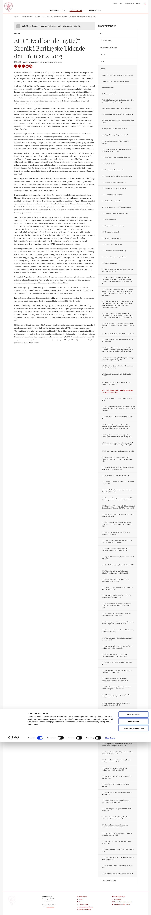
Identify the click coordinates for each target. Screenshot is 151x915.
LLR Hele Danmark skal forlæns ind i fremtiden (116, 157)
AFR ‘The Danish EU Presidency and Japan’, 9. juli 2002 (117, 417)
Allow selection (133, 894)
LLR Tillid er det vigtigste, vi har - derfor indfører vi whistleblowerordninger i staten (117, 150)
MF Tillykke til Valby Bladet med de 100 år (114, 129)
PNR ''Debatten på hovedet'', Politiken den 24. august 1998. (117, 866)
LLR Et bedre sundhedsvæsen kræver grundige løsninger (115, 142)
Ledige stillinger (129, 3)
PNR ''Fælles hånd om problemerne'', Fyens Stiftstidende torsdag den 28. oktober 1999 (114, 655)
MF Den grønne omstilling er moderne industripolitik (117, 114)
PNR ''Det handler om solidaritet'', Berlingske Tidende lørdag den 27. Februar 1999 (117, 753)
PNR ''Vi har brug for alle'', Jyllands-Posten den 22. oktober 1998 (117, 809)
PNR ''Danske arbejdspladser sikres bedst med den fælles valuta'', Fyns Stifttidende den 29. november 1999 (116, 605)
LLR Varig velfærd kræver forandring (113, 226)
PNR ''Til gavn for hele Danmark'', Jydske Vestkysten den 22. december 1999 (117, 588)
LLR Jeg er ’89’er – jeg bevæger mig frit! (114, 257)
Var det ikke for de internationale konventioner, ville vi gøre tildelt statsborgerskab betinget (118, 101)
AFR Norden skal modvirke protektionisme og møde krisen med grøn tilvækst (117, 270)
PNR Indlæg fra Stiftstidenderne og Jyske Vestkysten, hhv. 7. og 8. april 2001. (117, 491)
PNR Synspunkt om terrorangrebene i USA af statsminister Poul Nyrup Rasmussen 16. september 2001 (117, 459)
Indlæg (102, 69)
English (138, 3)
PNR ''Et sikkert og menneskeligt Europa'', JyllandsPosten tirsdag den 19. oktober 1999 (115, 679)
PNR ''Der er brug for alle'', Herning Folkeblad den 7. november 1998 (117, 793)
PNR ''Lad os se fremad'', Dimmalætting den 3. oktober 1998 (118, 850)
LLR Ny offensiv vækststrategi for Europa (114, 251)
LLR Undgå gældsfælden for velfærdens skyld (115, 213)
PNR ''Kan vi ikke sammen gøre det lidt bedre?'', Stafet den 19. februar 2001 (118, 515)
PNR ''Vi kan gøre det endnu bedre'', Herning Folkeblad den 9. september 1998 (118, 858)
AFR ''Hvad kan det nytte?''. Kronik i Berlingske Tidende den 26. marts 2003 (117, 391)
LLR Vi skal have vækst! (109, 219)
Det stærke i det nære (108, 87)
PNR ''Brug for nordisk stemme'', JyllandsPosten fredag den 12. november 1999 (118, 631)
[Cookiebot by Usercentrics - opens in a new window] (13, 910)
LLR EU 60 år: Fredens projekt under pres (114, 188)
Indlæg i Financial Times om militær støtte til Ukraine (117, 75)
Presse (121, 3)
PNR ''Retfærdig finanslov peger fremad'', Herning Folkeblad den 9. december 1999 (116, 596)
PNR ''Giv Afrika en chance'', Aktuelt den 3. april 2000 (118, 565)
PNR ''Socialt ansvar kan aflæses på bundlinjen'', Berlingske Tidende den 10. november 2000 (116, 549)
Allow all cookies (133, 887)
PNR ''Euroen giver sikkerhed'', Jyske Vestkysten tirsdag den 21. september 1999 (116, 704)
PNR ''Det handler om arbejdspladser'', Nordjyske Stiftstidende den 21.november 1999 (116, 614)
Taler (102, 62)
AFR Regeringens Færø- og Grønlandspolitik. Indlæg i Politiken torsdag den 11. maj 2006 (118, 358)
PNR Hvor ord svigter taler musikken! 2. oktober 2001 (118, 451)
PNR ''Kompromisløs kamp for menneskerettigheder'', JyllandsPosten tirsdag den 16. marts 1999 (117, 744)
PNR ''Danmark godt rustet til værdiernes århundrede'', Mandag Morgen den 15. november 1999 (118, 622)
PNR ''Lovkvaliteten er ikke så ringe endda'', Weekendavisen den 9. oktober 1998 (115, 826)
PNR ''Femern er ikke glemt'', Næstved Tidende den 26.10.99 (117, 663)
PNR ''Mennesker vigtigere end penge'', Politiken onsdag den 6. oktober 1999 (116, 696)
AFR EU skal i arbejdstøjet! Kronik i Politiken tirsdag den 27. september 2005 (117, 367)
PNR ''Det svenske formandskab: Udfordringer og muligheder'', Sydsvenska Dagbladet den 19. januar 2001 (117, 524)
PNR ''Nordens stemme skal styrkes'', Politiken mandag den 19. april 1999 (118, 736)
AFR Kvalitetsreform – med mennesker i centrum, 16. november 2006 (117, 340)
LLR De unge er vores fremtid (110, 232)
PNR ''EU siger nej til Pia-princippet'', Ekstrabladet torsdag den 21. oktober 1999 (117, 671)
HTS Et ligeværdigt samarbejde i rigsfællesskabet (116, 207)
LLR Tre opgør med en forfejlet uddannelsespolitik (117, 176)
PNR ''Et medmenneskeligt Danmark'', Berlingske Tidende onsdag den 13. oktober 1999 (116, 688)
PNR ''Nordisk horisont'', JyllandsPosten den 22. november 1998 (116, 785)
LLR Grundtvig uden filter (109, 263)
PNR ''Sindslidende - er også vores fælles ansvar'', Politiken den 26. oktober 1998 (116, 801)
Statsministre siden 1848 (108, 48)
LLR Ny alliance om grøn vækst (111, 238)
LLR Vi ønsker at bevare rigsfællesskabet (114, 182)
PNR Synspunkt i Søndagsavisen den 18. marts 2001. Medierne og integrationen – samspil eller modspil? (117, 499)
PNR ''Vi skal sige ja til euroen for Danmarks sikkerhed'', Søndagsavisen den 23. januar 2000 (115, 572)
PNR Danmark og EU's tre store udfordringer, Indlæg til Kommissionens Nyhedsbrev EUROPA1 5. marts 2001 (118, 507)
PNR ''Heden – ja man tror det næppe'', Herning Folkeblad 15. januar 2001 (116, 533)
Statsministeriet (56, 10)
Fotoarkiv (103, 54)
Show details (110, 911)
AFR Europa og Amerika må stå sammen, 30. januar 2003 (117, 399)
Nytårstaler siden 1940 (108, 880)
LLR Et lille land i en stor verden (111, 201)
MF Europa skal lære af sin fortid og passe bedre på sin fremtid (118, 121)
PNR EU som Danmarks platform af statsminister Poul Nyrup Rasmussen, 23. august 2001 (118, 468)
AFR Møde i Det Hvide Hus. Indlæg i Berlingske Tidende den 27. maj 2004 (116, 383)
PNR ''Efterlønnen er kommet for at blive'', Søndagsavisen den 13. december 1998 (114, 769)
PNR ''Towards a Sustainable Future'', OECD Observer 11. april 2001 (118, 482)
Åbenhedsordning (106, 41)
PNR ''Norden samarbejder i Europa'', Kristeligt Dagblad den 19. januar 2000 (116, 580)
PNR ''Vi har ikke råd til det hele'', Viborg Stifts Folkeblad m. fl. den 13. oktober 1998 (115, 818)
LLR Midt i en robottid (108, 163)
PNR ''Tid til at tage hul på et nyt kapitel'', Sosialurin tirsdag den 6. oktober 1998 (117, 834)
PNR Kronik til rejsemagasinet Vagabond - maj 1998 (117, 874)
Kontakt (115, 3)
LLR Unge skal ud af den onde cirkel (112, 195)
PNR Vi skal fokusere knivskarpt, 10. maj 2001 (115, 475)
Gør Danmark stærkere (108, 94)
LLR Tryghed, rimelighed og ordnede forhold (115, 135)
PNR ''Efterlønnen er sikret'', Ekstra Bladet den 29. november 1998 (116, 777)
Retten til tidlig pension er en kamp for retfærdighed (117, 108)
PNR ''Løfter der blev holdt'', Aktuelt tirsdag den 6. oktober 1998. (116, 842)
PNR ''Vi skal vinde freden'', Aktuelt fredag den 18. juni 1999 (118, 728)
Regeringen (94, 10)
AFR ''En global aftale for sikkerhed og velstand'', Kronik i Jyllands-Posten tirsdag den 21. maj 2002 (116, 435)
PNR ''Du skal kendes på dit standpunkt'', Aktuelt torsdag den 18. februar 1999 (116, 761)
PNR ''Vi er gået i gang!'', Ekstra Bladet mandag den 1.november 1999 (117, 639)
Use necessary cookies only (133, 901)
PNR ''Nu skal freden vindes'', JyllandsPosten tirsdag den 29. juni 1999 (117, 720)
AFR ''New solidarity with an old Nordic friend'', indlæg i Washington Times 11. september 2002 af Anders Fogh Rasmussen (118, 408)
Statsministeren (76, 10)
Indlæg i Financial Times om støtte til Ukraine (115, 81)
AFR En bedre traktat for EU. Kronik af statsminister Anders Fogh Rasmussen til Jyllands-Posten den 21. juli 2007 (118, 325)
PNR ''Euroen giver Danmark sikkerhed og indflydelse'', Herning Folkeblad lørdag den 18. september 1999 (118, 712)
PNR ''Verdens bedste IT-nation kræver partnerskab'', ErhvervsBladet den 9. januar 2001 (117, 541)
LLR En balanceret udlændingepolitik (113, 170)
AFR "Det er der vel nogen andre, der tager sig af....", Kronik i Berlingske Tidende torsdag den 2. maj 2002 (117, 444)
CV (101, 34)
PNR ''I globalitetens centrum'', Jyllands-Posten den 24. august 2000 (118, 557)
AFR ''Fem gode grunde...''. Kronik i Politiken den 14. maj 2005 (117, 375)
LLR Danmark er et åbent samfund (112, 244)
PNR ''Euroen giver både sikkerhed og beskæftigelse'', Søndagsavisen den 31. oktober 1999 (117, 647)
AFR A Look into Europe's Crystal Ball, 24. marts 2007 (118, 333)
